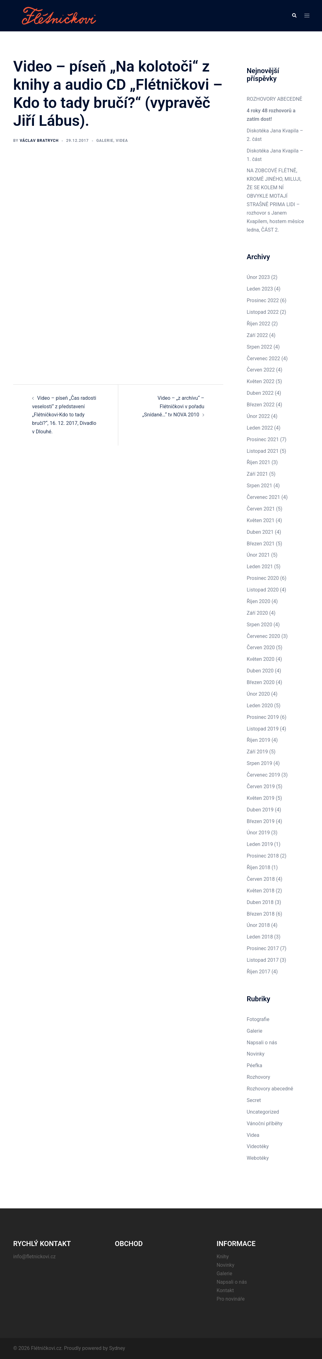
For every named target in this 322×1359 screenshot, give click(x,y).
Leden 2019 (260, 844)
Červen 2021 (261, 509)
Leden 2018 (260, 937)
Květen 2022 (261, 381)
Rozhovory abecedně (270, 1089)
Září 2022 (257, 335)
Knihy (223, 1257)
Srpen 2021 (259, 486)
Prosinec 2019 (263, 717)
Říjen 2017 (258, 972)
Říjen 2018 (258, 867)
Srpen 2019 (259, 763)
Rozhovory (258, 1077)
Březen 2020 (261, 682)
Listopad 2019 (263, 729)
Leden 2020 (260, 706)
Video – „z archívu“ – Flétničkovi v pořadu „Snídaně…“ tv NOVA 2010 (173, 406)
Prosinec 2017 (263, 948)
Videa (122, 140)
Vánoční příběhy (265, 1123)
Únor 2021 (258, 555)
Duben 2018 (260, 902)
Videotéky (258, 1146)
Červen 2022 (261, 370)
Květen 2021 (261, 520)
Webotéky (258, 1158)
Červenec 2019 (263, 775)
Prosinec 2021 (263, 439)
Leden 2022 (260, 428)
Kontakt (225, 1290)
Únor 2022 (258, 416)
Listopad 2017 (263, 960)
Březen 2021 (261, 544)
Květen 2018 (261, 891)
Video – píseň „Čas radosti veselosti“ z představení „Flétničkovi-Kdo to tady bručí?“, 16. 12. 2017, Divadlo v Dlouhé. (64, 415)
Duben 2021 (260, 532)
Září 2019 (257, 752)
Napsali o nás (262, 1043)
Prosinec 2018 (263, 856)
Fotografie (258, 1019)
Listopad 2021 (263, 451)
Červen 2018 (261, 879)
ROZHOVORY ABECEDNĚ (275, 99)
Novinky (256, 1054)
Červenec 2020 (263, 636)
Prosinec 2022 (263, 300)
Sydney (117, 1348)
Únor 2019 (258, 833)
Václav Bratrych (39, 140)
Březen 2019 (261, 821)
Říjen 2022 (258, 324)
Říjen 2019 (258, 740)
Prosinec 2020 (263, 578)
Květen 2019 (261, 798)
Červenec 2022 (263, 358)
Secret (254, 1100)
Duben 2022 (260, 393)
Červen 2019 (261, 786)
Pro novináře (231, 1299)
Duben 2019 (260, 810)
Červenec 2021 (263, 497)
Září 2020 (257, 613)
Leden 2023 (260, 289)
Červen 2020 (261, 647)
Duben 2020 (260, 671)
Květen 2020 (261, 659)
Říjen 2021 (258, 462)
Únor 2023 (258, 277)
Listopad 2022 (263, 312)
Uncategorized (263, 1112)
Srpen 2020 (259, 625)
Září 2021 (257, 474)
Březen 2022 (261, 405)
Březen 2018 (261, 914)
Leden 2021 (260, 567)
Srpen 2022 (259, 347)
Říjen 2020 (258, 601)
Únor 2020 (258, 694)
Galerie (104, 140)
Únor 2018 (258, 925)
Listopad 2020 (263, 590)
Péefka (254, 1065)
